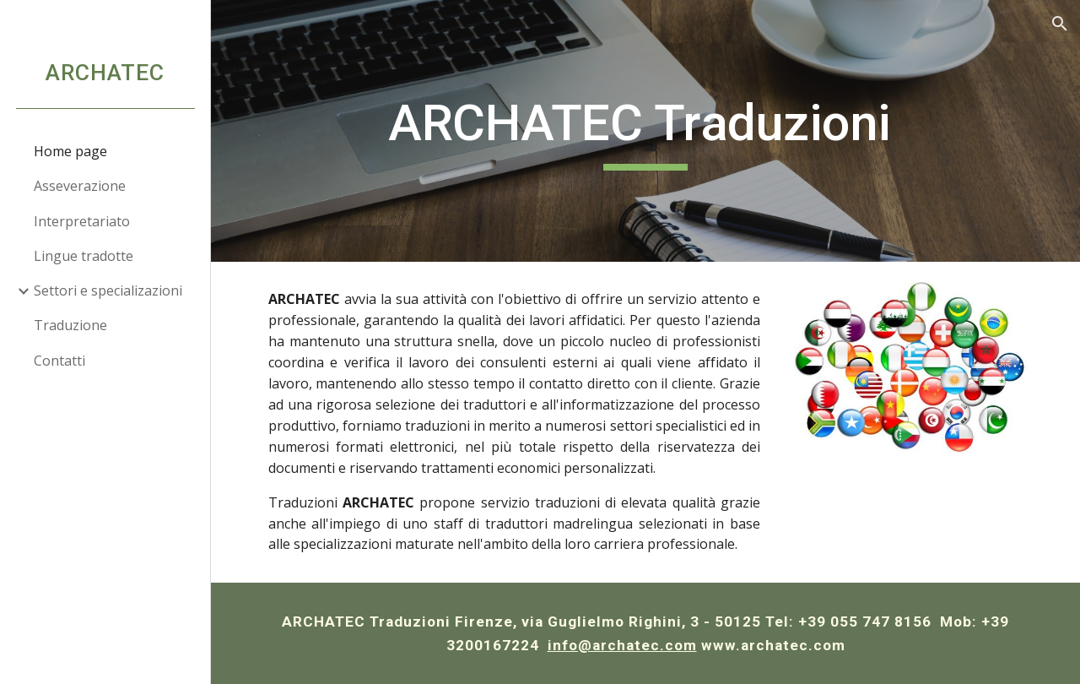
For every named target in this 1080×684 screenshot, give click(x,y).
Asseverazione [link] (80, 185)
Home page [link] (70, 151)
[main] (646, 130)
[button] (1060, 23)
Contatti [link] (59, 360)
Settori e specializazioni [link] (108, 290)
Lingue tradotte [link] (83, 256)
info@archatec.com (622, 645)
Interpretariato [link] (82, 221)
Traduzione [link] (70, 325)
